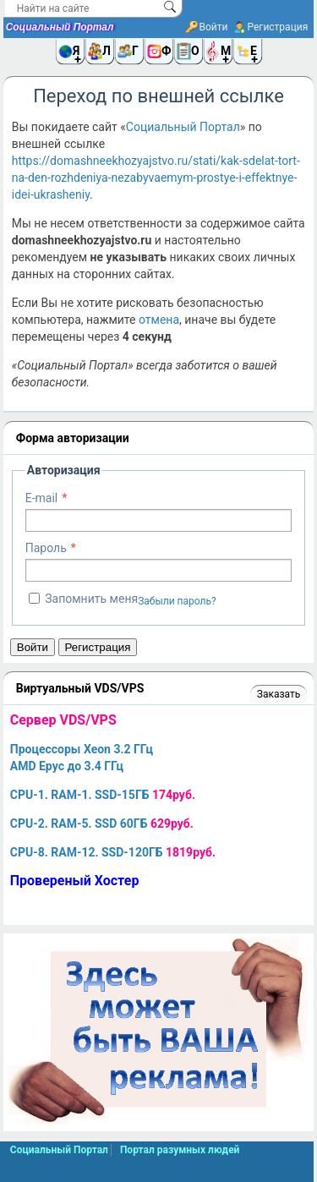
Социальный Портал (60, 27)
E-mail (41, 498)
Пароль (46, 548)
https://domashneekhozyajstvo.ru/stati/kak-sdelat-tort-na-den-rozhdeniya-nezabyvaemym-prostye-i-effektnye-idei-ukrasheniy (156, 177)
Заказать (278, 694)
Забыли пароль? (177, 601)
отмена (159, 319)
